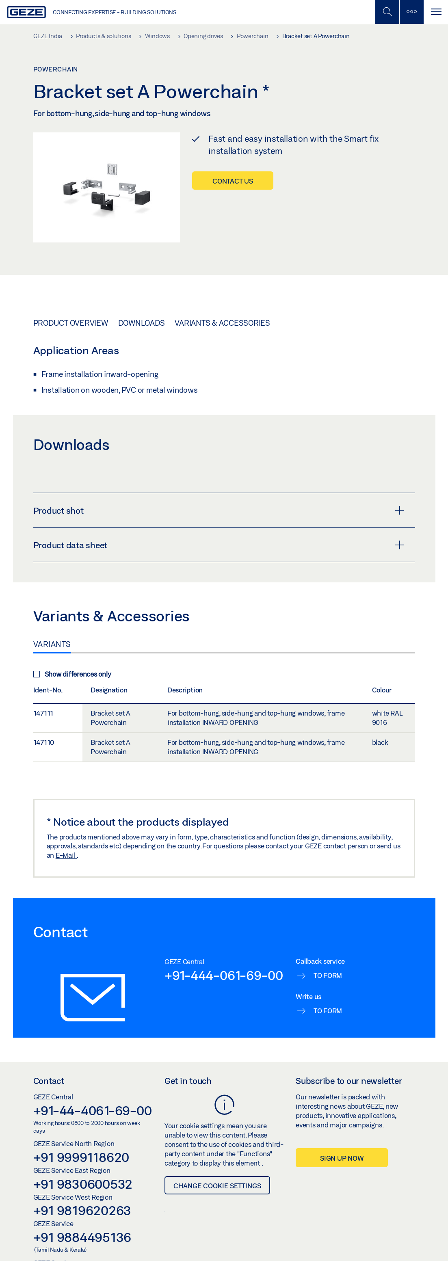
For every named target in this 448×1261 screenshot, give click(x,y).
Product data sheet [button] (218, 545)
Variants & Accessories (222, 322)
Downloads (141, 322)
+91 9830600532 (83, 1184)
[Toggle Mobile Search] (387, 12)
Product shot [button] (218, 510)
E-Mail (66, 855)
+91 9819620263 (82, 1210)
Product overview (70, 322)
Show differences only (72, 674)
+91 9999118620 (81, 1157)
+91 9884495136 (82, 1237)
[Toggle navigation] (436, 12)
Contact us (232, 181)
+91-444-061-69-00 (223, 975)
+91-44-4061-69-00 (92, 1110)
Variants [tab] (52, 644)
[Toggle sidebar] (411, 12)
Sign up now (342, 1158)
